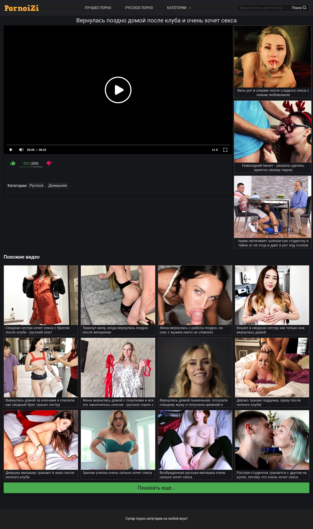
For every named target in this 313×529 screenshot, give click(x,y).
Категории (179, 8)
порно (141, 518)
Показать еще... (156, 488)
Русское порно (139, 8)
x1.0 (215, 150)
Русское (36, 185)
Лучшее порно (98, 8)
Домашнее (57, 185)
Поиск (299, 8)
